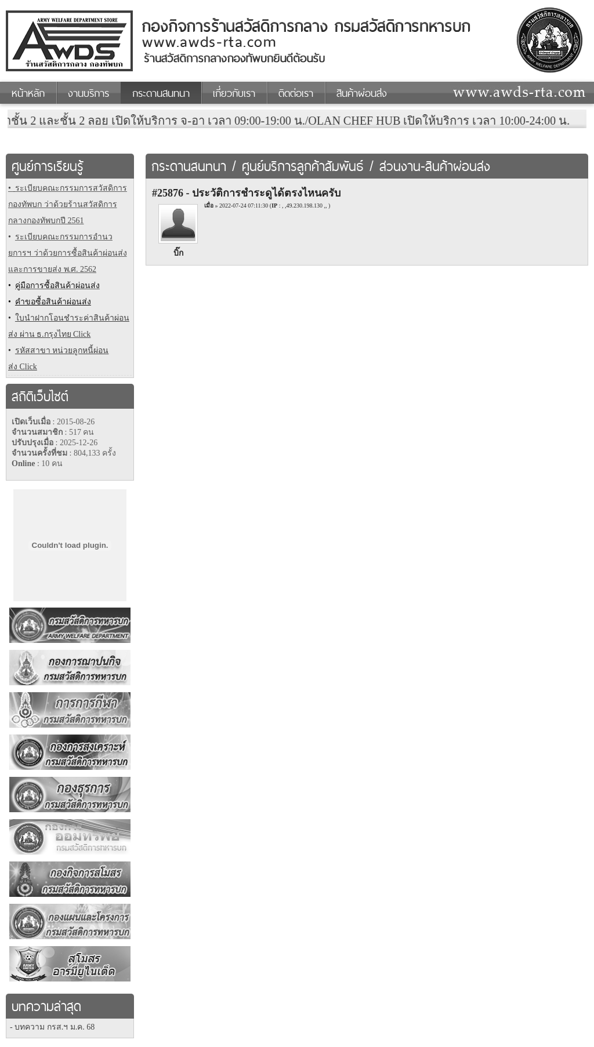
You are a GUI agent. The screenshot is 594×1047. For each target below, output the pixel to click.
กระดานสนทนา (188, 166)
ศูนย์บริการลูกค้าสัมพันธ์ (303, 166)
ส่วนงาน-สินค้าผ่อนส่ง (434, 166)
